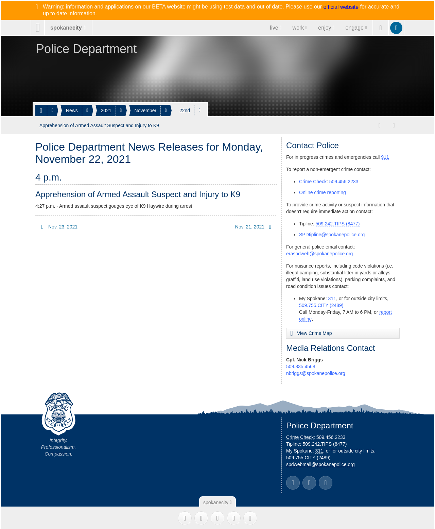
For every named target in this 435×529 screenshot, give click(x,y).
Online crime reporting (322, 191)
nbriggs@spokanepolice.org (315, 372)
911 (385, 156)
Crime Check (313, 181)
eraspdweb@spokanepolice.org (319, 253)
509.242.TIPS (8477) (338, 223)
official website (341, 7)
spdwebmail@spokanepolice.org (320, 463)
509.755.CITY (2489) (321, 304)
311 (332, 298)
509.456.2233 (344, 181)
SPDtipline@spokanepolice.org (332, 234)
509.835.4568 (300, 366)
